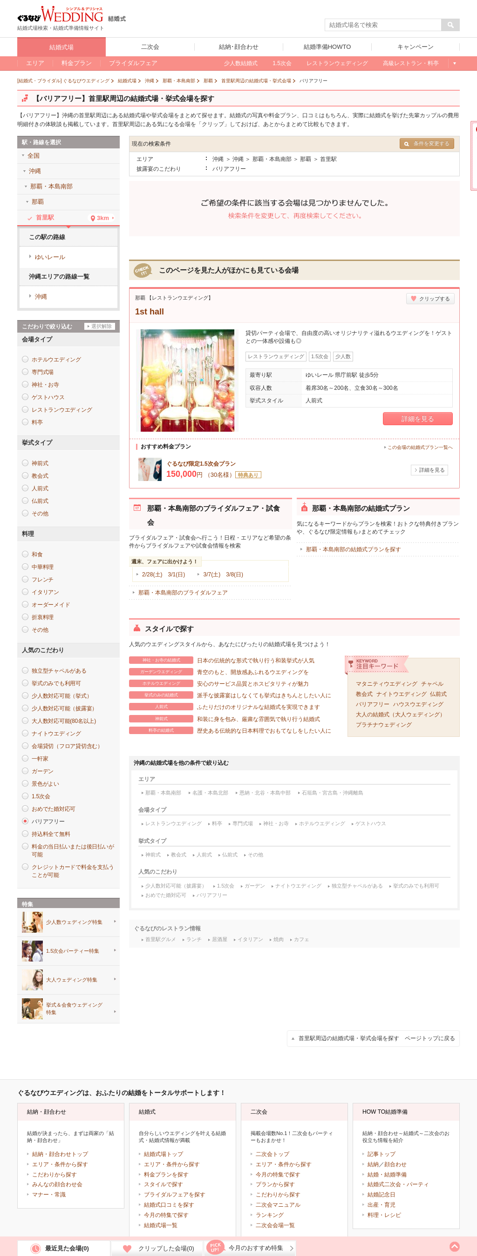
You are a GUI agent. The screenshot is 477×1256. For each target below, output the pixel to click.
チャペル (432, 684)
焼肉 (278, 939)
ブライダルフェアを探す (174, 1194)
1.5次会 (225, 886)
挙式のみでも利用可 (416, 886)
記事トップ (381, 1154)
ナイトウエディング (401, 694)
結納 (373, 1164)
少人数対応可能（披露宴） (176, 886)
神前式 (153, 854)
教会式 (364, 694)
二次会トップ (272, 1154)
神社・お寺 (276, 823)
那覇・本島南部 (163, 792)
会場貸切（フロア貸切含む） (67, 746)
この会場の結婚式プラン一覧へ (420, 447)
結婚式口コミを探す (169, 1205)
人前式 (204, 854)
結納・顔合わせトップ (60, 1154)
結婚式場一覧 (160, 1225)
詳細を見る (418, 418)
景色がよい (45, 784)
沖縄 (41, 296)
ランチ (194, 939)
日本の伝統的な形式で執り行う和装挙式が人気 (221, 660)
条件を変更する (427, 143)
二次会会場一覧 (275, 1225)
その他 (255, 854)
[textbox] (383, 25)
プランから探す (275, 1184)
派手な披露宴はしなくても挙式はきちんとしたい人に (230, 695)
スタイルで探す (163, 1184)
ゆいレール (50, 257)
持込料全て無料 (51, 834)
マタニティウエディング (386, 684)
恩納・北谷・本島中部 (265, 792)
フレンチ (43, 579)
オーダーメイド (51, 604)
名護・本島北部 (210, 792)
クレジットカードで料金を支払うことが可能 (73, 871)
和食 (37, 554)
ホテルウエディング (322, 823)
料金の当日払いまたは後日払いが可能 (73, 850)
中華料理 (43, 567)
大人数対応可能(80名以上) (64, 721)
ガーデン (255, 886)
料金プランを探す (166, 1174)
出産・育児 (381, 1205)
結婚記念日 (381, 1194)
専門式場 (242, 823)
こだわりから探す (54, 1174)
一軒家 (40, 758)
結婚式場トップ (163, 1154)
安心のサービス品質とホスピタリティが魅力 (219, 683)
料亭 (217, 823)
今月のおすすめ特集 (256, 1247)
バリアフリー (372, 704)
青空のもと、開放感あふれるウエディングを (219, 671)
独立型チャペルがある (357, 886)
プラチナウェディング (384, 725)
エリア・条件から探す (60, 1164)
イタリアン (250, 939)
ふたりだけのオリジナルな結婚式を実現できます (224, 706)
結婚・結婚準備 (387, 1174)
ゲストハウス (370, 823)
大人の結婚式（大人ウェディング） (400, 714)
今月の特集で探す (166, 1215)
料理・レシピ (384, 1215)
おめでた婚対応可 (165, 895)
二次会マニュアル (278, 1205)
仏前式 (438, 694)
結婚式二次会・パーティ (398, 1184)
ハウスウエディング (418, 704)
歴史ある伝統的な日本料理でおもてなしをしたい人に (230, 730)
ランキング (270, 1215)
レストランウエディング (173, 823)
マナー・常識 (49, 1194)
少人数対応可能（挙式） (62, 696)
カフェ (301, 939)
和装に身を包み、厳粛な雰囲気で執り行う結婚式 (224, 718)
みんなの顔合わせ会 (57, 1184)
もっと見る (454, 63)
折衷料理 (43, 617)
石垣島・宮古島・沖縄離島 (332, 792)
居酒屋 (219, 939)
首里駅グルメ (160, 939)
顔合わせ (395, 1164)
